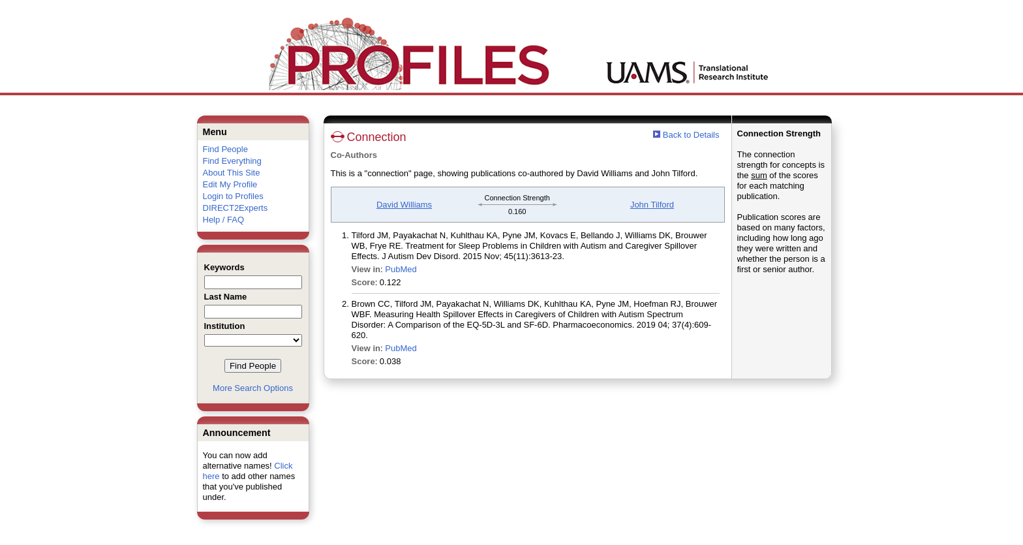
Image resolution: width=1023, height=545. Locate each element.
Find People (225, 149)
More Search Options (253, 388)
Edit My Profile (230, 184)
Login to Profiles (233, 196)
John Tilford (652, 205)
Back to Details (691, 135)
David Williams (404, 205)
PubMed (400, 269)
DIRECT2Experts (235, 208)
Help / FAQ (224, 220)
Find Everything (232, 161)
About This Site (231, 173)
